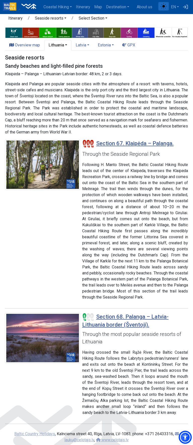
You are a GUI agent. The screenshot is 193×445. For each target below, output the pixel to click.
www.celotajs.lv (112, 439)
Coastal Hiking (56, 7)
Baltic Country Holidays (34, 433)
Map (98, 7)
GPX (128, 45)
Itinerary (83, 7)
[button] (51, 19)
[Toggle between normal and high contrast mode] (163, 6)
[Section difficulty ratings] (88, 143)
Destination (116, 7)
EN (173, 7)
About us (144, 7)
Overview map (24, 45)
